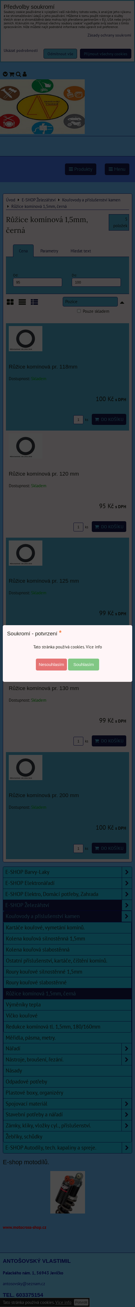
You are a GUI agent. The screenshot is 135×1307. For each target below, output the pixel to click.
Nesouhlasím (51, 664)
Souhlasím (83, 664)
